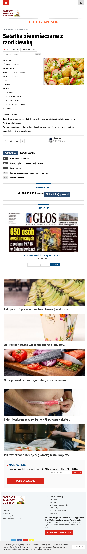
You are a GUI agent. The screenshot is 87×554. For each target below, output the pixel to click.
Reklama (53, 502)
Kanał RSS (53, 513)
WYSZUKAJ (55, 265)
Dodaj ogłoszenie (25, 480)
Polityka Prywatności (57, 508)
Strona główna (8, 29)
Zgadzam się (79, 546)
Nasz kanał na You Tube (58, 511)
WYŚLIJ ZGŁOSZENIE (56, 532)
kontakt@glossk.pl (57, 194)
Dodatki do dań (28, 50)
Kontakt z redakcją (56, 497)
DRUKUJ (38, 54)
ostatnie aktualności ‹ (60, 142)
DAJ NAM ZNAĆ (43, 187)
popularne (10, 153)
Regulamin (53, 500)
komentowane (27, 153)
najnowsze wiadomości (22, 29)
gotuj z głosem (11, 50)
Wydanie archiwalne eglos (59, 505)
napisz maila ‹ (58, 140)
